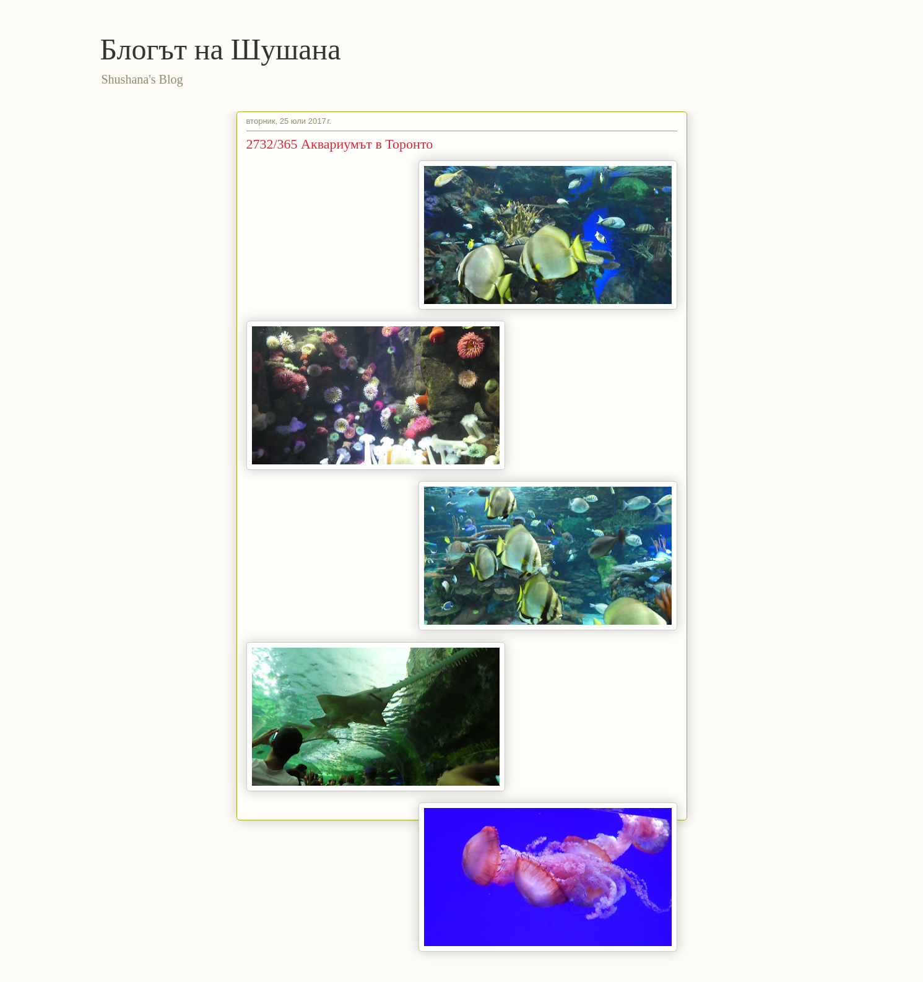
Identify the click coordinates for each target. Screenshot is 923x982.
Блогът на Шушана (220, 49)
